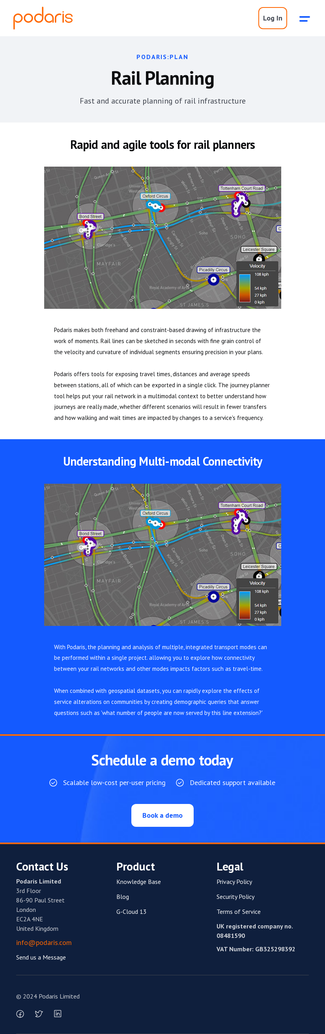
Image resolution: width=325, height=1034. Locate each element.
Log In (272, 17)
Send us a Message (41, 957)
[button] (305, 18)
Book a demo (162, 815)
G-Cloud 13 (131, 911)
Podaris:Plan (162, 57)
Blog (122, 896)
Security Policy (235, 896)
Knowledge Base (138, 881)
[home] (43, 18)
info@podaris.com (44, 942)
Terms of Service (239, 911)
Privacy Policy (234, 881)
